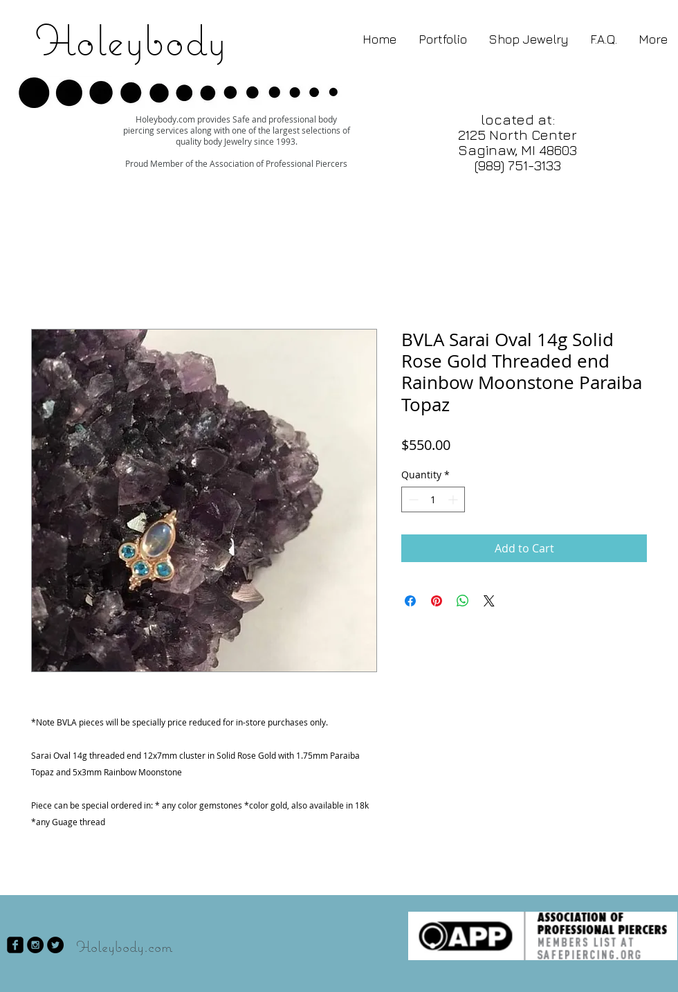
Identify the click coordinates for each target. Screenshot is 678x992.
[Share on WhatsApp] (463, 601)
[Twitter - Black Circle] (55, 945)
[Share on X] (489, 601)
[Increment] (454, 499)
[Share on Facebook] (410, 601)
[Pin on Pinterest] (436, 601)
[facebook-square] (15, 945)
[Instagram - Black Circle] (35, 945)
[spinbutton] (433, 499)
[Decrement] (412, 499)
